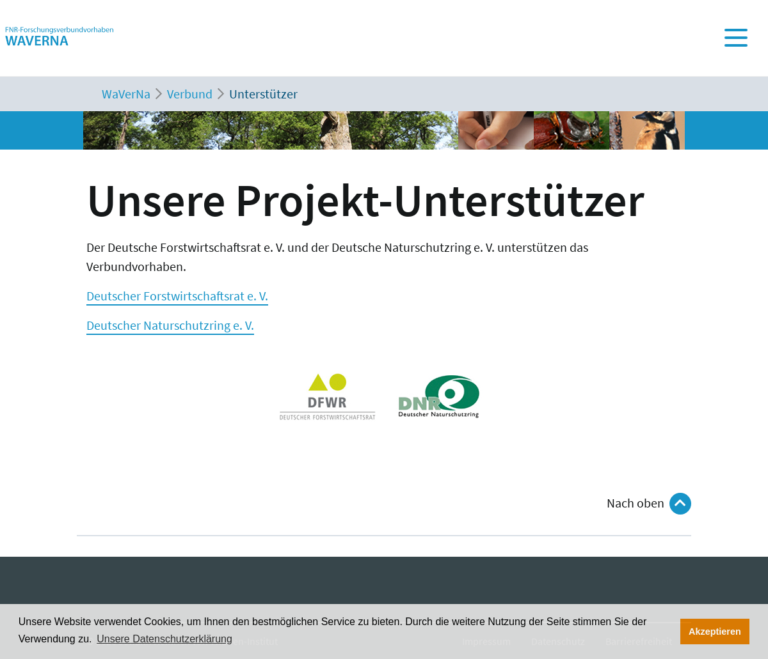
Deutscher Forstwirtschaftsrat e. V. (177, 296)
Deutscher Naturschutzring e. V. (170, 325)
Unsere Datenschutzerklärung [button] (164, 638)
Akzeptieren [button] (715, 631)
